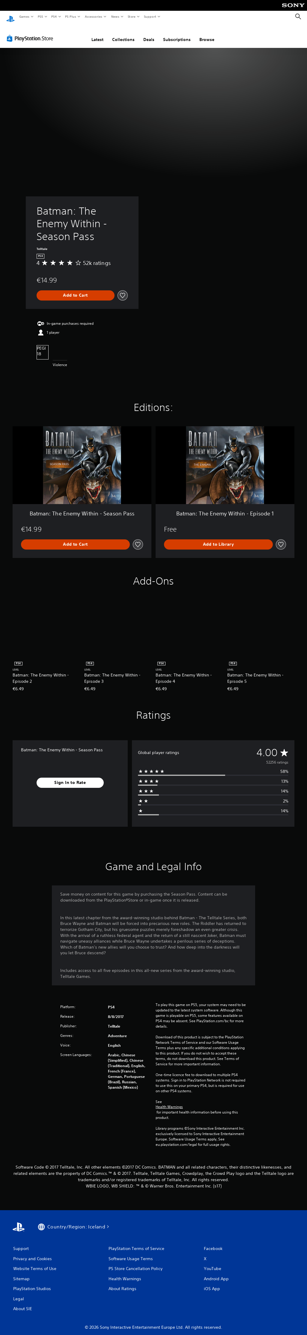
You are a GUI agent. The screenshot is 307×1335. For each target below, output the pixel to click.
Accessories (93, 16)
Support (150, 16)
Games (24, 16)
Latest (97, 34)
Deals (148, 34)
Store (131, 16)
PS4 (54, 16)
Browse (206, 34)
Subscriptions (177, 34)
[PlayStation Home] (10, 17)
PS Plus (70, 16)
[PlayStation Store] (31, 32)
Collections (123, 34)
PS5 (40, 16)
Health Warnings (169, 1101)
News (115, 16)
